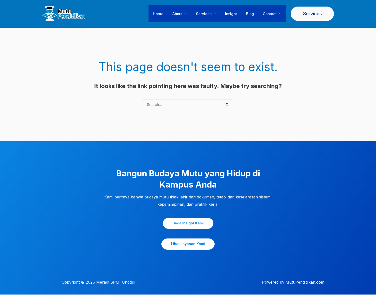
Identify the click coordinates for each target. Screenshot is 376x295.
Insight (235, 13)
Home (167, 13)
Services (212, 13)
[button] (192, 13)
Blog (252, 13)
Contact (273, 13)
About (187, 13)
